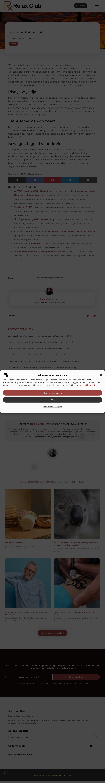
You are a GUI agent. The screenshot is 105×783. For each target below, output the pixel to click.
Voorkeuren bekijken (52, 407)
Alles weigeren (52, 400)
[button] (100, 375)
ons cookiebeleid (87, 385)
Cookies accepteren (52, 393)
